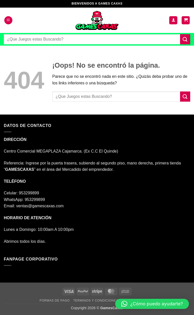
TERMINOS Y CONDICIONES (95, 300)
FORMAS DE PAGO (55, 300)
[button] (8, 20)
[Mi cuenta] (173, 20)
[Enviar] (185, 39)
